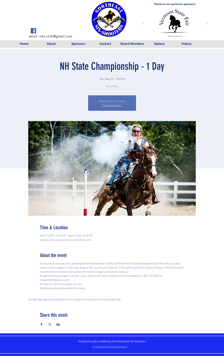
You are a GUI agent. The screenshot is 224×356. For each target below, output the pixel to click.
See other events (112, 105)
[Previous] (143, 23)
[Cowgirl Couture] (176, 36)
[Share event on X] (50, 324)
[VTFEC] (169, 36)
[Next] (207, 23)
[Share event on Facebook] (41, 324)
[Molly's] (181, 36)
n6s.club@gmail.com (56, 36)
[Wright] (174, 36)
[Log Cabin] (179, 36)
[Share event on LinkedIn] (58, 324)
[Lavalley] (170, 36)
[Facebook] (33, 30)
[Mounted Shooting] (177, 36)
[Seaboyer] (172, 36)
